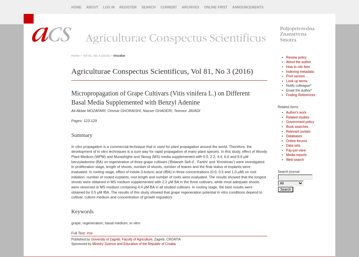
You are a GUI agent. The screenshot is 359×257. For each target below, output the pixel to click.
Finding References (300, 95)
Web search (295, 160)
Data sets (293, 145)
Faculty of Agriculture (137, 239)
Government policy (300, 122)
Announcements (247, 7)
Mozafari (119, 55)
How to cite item (298, 67)
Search (149, 7)
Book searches (297, 126)
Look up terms (296, 81)
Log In (109, 7)
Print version (295, 76)
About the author (298, 62)
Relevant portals (298, 131)
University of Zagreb (105, 239)
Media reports (296, 155)
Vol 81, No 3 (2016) (96, 55)
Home (76, 7)
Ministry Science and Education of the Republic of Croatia (134, 244)
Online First (215, 7)
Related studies (297, 117)
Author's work (296, 112)
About (92, 7)
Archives (190, 7)
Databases (294, 136)
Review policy (296, 57)
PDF (90, 233)
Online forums (296, 141)
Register (128, 7)
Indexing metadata (300, 71)
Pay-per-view (296, 150)
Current (168, 7)
